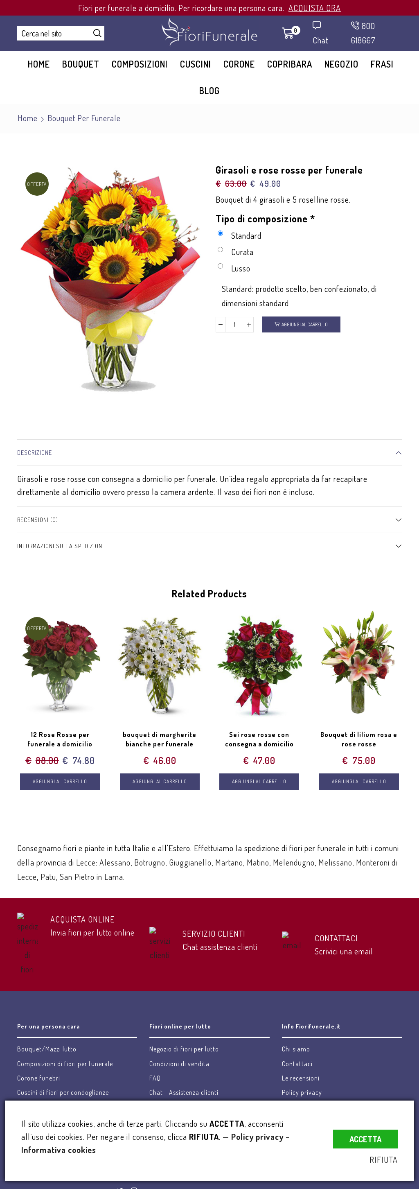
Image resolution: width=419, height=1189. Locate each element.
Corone (239, 64)
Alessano (115, 862)
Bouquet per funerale (84, 118)
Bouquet (80, 64)
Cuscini (195, 64)
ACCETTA (365, 1139)
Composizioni (140, 64)
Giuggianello (190, 862)
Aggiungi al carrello (305, 324)
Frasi (382, 64)
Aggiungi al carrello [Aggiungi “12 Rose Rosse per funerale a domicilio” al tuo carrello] (60, 781)
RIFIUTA (383, 1159)
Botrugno (149, 862)
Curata (236, 251)
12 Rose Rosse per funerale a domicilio (59, 739)
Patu (48, 876)
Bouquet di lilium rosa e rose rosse (358, 739)
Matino (258, 862)
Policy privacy (257, 1136)
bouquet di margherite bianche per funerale (159, 739)
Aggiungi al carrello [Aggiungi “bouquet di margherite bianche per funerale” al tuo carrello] (160, 781)
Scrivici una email (344, 951)
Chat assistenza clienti (219, 946)
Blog (209, 90)
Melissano (335, 862)
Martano (229, 862)
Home (39, 64)
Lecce (86, 862)
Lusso (234, 268)
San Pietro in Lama (91, 876)
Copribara (289, 64)
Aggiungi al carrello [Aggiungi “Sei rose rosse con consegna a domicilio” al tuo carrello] (259, 781)
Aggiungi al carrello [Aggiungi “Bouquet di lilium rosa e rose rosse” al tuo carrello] (359, 781)
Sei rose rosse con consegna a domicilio (259, 739)
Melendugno (294, 862)
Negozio (341, 64)
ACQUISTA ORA (314, 7)
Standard (239, 235)
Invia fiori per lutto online (92, 932)
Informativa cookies (58, 1149)
